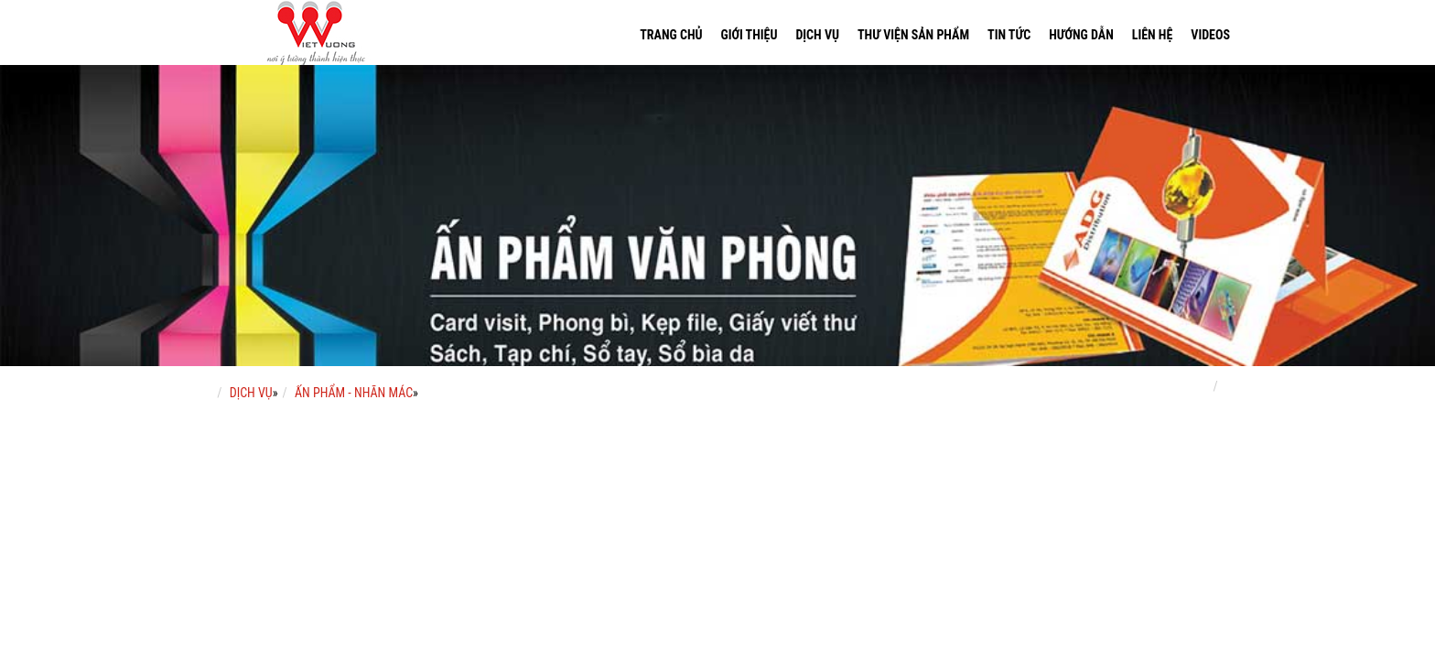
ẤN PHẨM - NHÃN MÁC (354, 392)
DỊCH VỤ (251, 392)
